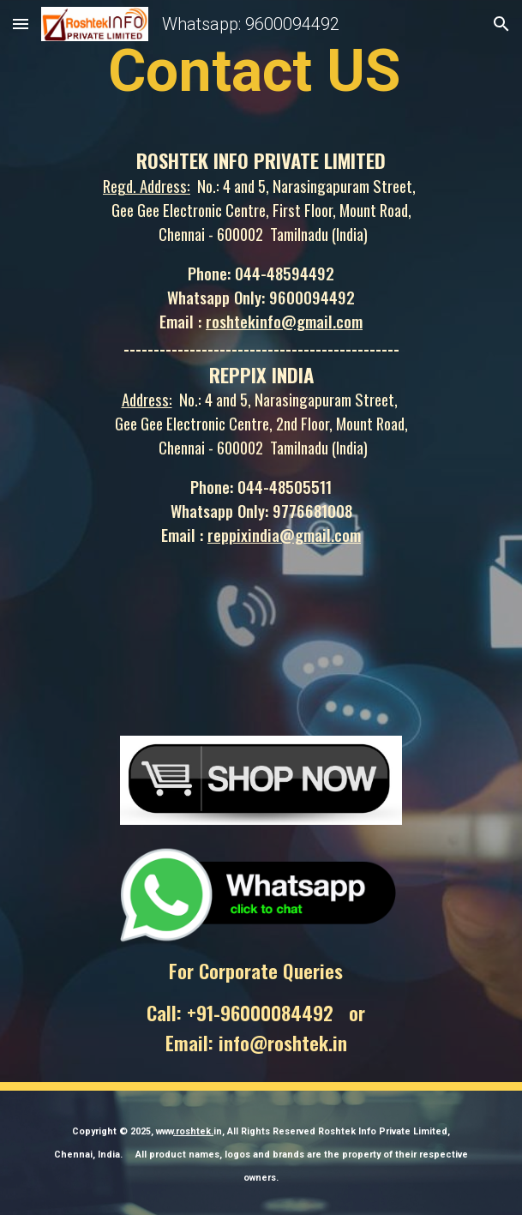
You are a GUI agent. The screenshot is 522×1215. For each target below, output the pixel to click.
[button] (20, 23)
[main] (261, 70)
